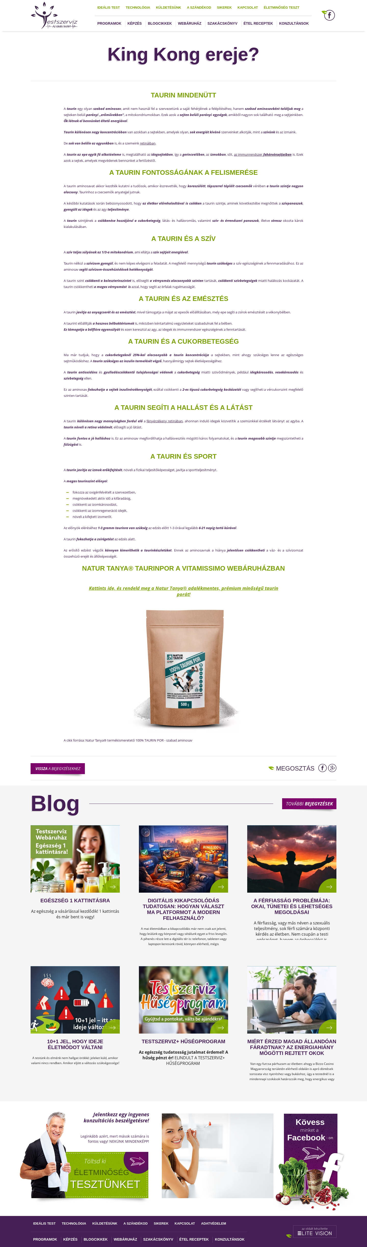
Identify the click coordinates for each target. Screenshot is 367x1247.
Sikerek (224, 7)
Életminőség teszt (281, 7)
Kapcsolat (248, 7)
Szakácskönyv (222, 23)
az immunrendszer (263, 154)
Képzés (134, 23)
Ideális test (108, 7)
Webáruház (189, 23)
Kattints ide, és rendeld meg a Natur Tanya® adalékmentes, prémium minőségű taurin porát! (183, 591)
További (309, 804)
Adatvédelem (213, 1223)
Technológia (138, 7)
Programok (109, 23)
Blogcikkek (160, 23)
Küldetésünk (168, 7)
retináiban (147, 143)
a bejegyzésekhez (57, 768)
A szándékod (199, 7)
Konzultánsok (294, 23)
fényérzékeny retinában (165, 421)
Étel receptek (258, 23)
